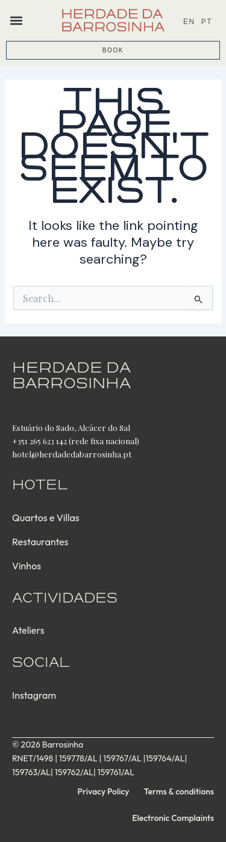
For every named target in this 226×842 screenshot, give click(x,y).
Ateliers (28, 630)
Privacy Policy (104, 791)
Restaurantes (40, 542)
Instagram (34, 695)
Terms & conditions (179, 791)
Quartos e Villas (46, 518)
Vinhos (26, 566)
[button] (16, 20)
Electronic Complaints (173, 818)
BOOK (113, 50)
